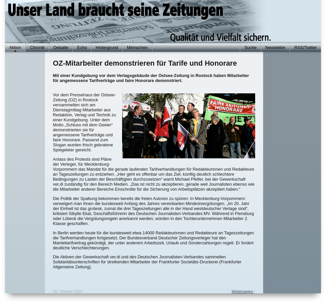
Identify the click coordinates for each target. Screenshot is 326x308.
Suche (250, 47)
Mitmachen (137, 47)
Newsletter (275, 47)
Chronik (37, 47)
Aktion (15, 47)
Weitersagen (242, 291)
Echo (82, 47)
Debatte (61, 47)
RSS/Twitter (305, 47)
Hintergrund (107, 47)
